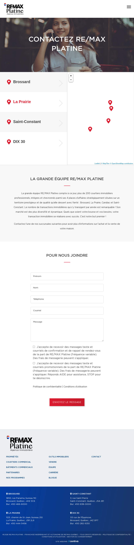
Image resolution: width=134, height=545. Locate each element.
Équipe (52, 467)
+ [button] (71, 76)
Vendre (53, 462)
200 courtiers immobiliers (99, 193)
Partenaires (13, 472)
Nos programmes (15, 478)
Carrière (53, 472)
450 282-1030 (82, 524)
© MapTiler (105, 163)
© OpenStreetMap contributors (121, 163)
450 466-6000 (19, 504)
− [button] (71, 80)
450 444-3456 (19, 524)
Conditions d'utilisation (75, 387)
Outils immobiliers (59, 457)
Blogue (53, 478)
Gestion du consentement (79, 537)
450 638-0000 (83, 504)
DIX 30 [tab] (16, 141)
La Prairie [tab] (19, 102)
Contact (96, 457)
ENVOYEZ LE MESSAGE (67, 402)
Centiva (73, 541)
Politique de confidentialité (47, 387)
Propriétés (12, 457)
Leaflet (97, 163)
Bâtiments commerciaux (19, 467)
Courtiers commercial (18, 462)
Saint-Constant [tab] (24, 122)
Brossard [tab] (18, 82)
